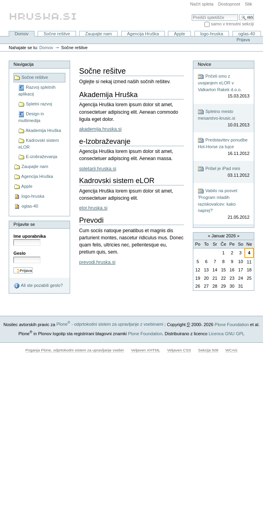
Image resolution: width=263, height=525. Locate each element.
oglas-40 (246, 33)
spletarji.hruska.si (97, 169)
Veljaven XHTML (145, 350)
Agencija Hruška (143, 33)
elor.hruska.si (93, 208)
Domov (22, 33)
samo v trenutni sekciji (232, 23)
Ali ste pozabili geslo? (38, 286)
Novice (204, 64)
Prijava (243, 39)
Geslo (19, 253)
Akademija (108, 95)
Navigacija (23, 64)
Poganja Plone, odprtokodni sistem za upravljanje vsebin (74, 350)
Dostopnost (229, 4)
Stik (248, 4)
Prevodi (91, 220)
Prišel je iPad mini (223, 172)
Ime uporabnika (29, 236)
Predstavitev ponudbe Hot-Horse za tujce (223, 147)
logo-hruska (211, 33)
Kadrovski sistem (116, 181)
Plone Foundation (232, 324)
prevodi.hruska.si (97, 262)
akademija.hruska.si (100, 129)
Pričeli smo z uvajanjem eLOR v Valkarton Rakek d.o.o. (223, 86)
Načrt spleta (201, 4)
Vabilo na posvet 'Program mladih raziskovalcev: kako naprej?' (223, 204)
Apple (179, 33)
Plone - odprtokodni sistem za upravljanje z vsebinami (109, 324)
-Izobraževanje (105, 141)
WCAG (231, 350)
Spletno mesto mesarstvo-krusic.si (223, 118)
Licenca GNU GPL (227, 333)
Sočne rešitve (57, 33)
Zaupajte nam (98, 33)
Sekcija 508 (208, 350)
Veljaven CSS (179, 350)
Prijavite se (24, 224)
